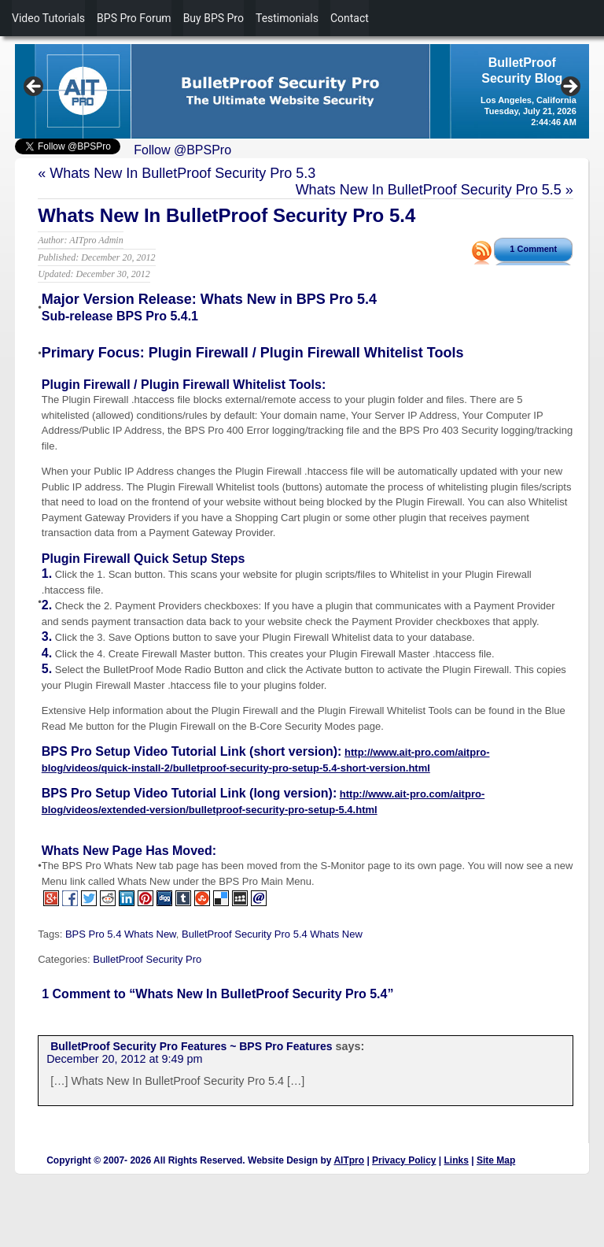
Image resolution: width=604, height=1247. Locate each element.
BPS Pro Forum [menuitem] (134, 18)
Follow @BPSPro (182, 150)
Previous (34, 87)
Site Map (496, 1160)
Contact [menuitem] (349, 18)
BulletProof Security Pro (147, 959)
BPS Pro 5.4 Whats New (120, 934)
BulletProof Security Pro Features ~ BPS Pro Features (191, 1046)
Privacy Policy (404, 1160)
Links (456, 1160)
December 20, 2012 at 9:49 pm (124, 1059)
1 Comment (533, 248)
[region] (302, 91)
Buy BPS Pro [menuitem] (213, 18)
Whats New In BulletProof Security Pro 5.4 (226, 215)
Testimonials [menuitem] (287, 18)
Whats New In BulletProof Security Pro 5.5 (429, 190)
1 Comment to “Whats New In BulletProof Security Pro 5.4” (217, 994)
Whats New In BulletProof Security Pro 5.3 (182, 173)
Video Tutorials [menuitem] (48, 18)
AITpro (348, 1160)
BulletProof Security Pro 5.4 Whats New (272, 934)
